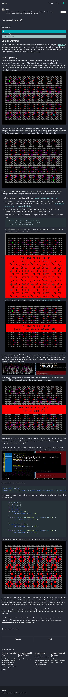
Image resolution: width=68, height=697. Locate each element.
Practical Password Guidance (58, 660)
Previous (18, 645)
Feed (4, 690)
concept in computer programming (46, 199)
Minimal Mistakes (22, 693)
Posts (50, 3)
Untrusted (5, 48)
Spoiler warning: (7, 34)
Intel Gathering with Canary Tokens (25, 660)
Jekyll (15, 693)
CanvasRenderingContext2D (52, 301)
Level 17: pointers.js (9, 37)
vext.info (5, 3)
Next (50, 645)
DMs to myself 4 (40, 659)
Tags (57, 3)
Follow (63, 12)
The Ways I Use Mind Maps (9, 660)
